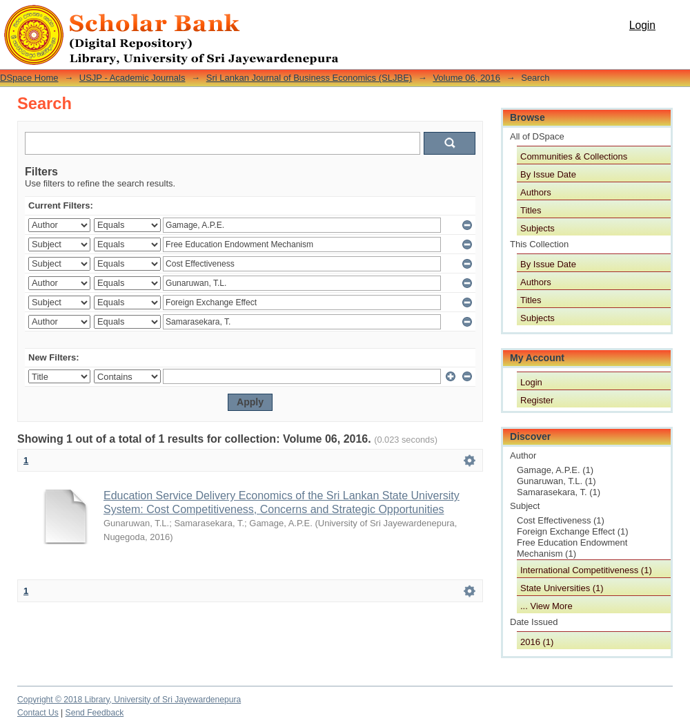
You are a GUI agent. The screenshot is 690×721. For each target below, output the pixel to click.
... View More (546, 606)
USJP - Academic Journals (132, 78)
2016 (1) (536, 642)
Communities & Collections (573, 156)
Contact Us (38, 713)
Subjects (537, 228)
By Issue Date (548, 174)
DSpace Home (29, 78)
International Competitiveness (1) (586, 570)
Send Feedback (95, 713)
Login (642, 25)
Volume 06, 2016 (466, 78)
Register (536, 400)
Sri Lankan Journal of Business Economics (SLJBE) (309, 78)
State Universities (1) (562, 588)
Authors (535, 192)
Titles (531, 210)
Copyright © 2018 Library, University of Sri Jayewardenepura (129, 699)
